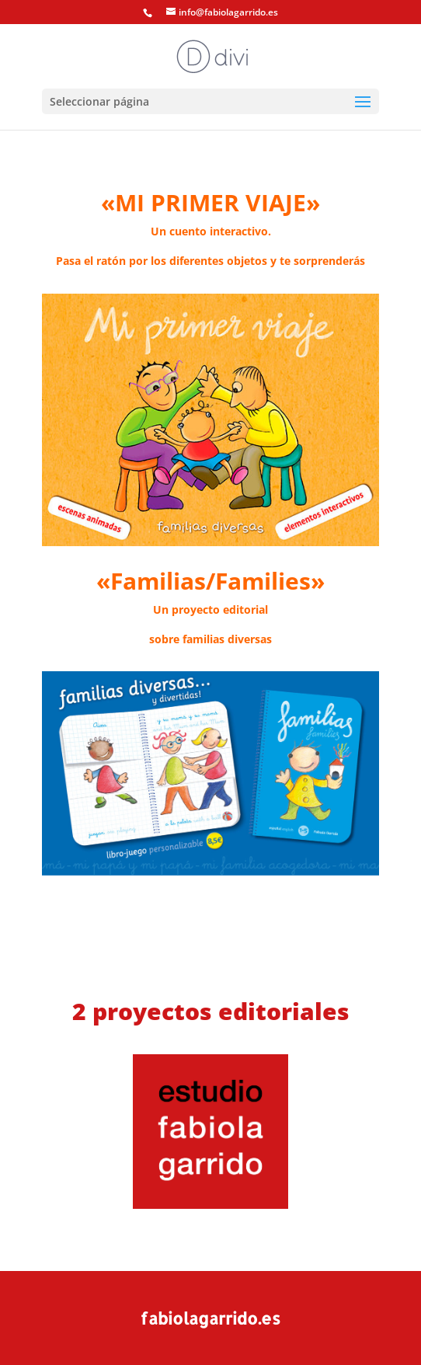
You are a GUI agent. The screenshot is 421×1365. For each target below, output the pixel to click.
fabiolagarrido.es (210, 1318)
